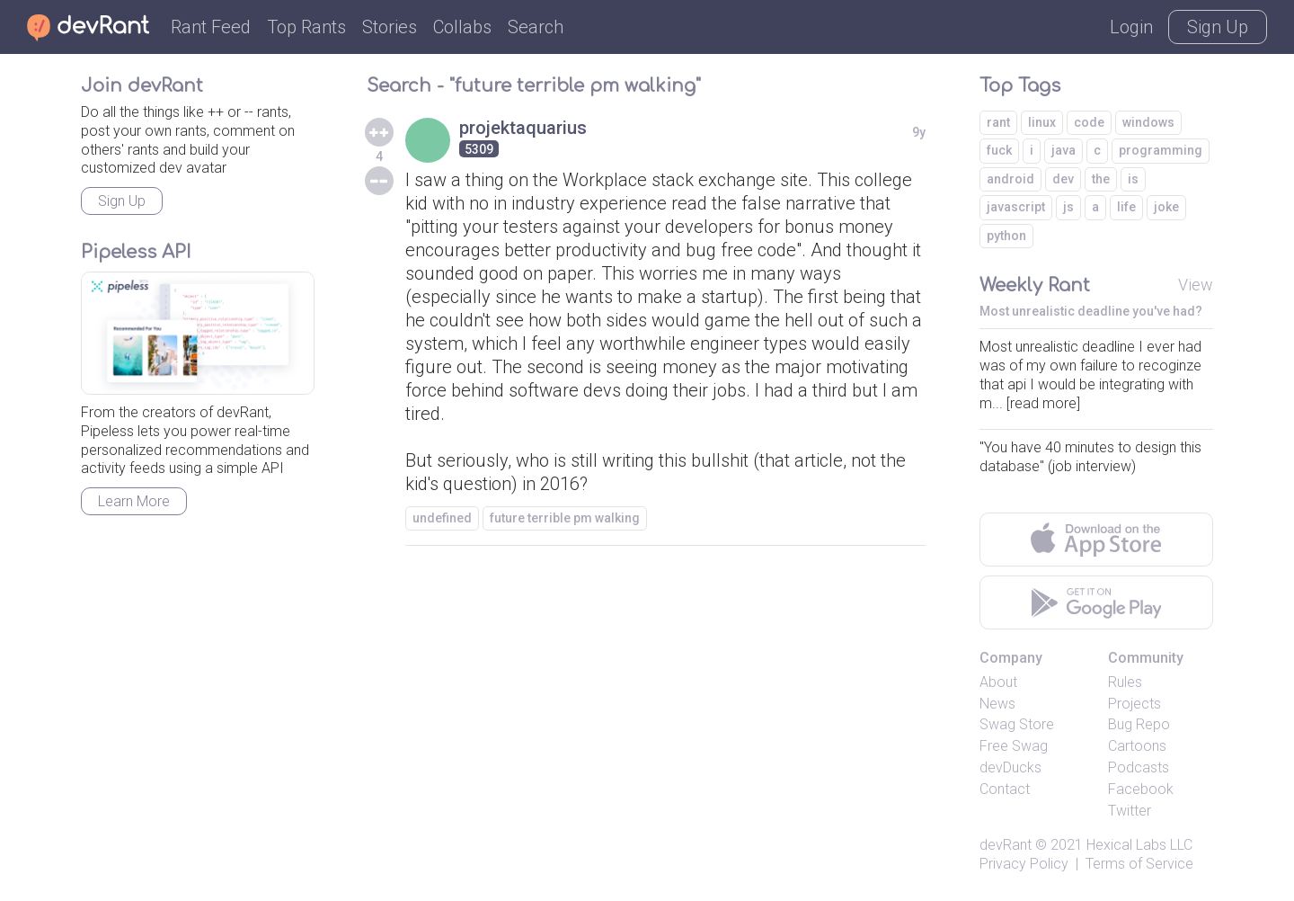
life (1126, 207)
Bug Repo (1139, 724)
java (1063, 150)
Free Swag (1013, 745)
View (1195, 284)
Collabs (462, 27)
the (1101, 179)
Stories (389, 27)
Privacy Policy (1023, 863)
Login (1131, 27)
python (1006, 235)
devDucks (1010, 767)
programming (1160, 150)
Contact (1004, 789)
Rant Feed (211, 27)
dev (1063, 179)
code (1089, 122)
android (1010, 179)
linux (1042, 122)
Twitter (1129, 810)
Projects (1134, 703)
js (1068, 207)
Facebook (1141, 789)
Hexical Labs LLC (1139, 844)
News (997, 703)
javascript (1016, 207)
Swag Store (1016, 724)
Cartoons (1137, 745)
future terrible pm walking (565, 518)
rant (998, 122)
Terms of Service (1139, 863)
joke (1166, 207)
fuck (999, 150)
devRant (1005, 844)
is (1133, 179)
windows (1148, 122)
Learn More (134, 501)
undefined (442, 518)
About (998, 682)
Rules (1125, 682)
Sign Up (1217, 27)
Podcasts (1138, 767)
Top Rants (306, 27)
